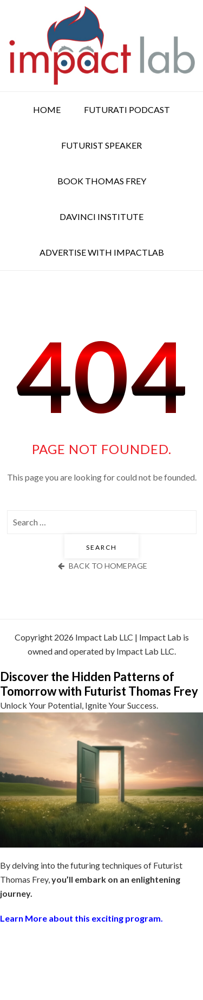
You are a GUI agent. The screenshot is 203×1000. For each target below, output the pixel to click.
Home (47, 109)
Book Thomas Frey (101, 181)
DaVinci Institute (101, 216)
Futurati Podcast (127, 109)
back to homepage (102, 565)
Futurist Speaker (101, 145)
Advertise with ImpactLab (102, 252)
